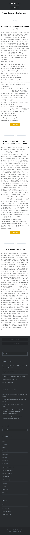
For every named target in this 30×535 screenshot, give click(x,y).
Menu (15, 7)
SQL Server (5, 480)
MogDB (4, 460)
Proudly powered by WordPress (13, 530)
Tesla (3, 483)
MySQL (4, 463)
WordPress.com (17, 531)
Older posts (15, 339)
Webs (4, 489)
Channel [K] (15, 3)
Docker (4, 451)
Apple (3, 441)
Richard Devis (5, 416)
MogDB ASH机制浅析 (7, 382)
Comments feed (6, 511)
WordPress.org (6, 514)
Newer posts (15, 343)
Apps (3, 444)
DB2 (3, 447)
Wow (3, 493)
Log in (4, 504)
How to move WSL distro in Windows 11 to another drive (13, 372)
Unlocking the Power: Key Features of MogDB (14, 376)
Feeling (4, 454)
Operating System (7, 467)
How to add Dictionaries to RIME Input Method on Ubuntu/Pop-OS (14, 366)
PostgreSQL (5, 476)
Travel (4, 486)
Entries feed (5, 508)
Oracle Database (6, 470)
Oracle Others (6, 473)
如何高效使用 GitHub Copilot (9, 379)
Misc (3, 457)
